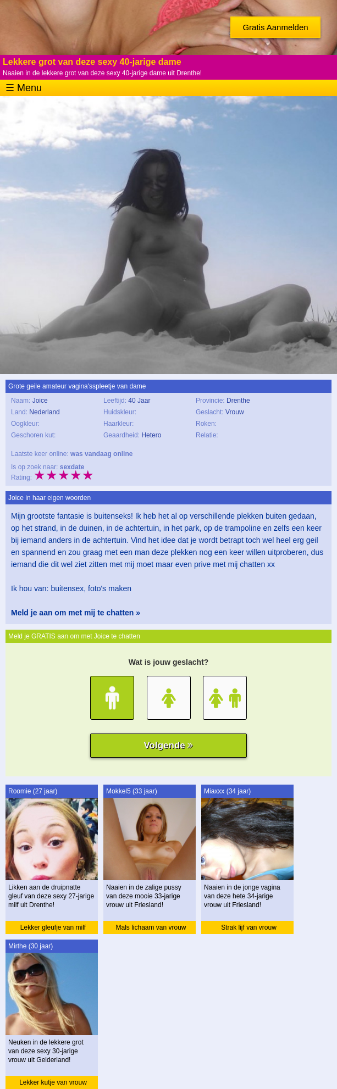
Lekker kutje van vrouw (53, 1082)
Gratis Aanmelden (275, 27)
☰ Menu (23, 87)
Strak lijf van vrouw (249, 927)
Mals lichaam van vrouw (150, 927)
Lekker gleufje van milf (53, 927)
